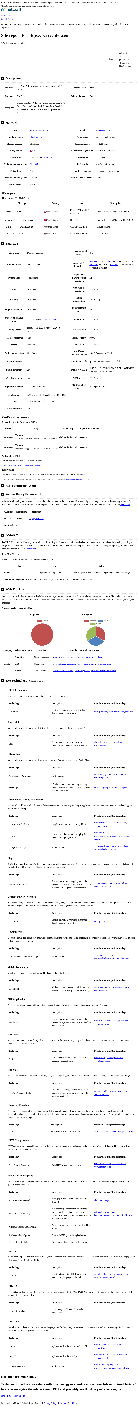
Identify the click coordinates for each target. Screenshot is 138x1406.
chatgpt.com (123, 787)
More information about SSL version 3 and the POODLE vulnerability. (23, 465)
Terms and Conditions (67, 1403)
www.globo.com (101, 826)
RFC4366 (93, 264)
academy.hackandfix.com (105, 958)
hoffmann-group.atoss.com (105, 787)
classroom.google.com (104, 1200)
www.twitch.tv (100, 1345)
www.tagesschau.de (102, 1061)
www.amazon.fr (119, 1163)
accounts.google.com (115, 742)
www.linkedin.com (102, 1274)
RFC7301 (114, 264)
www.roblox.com (119, 1091)
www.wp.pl (117, 883)
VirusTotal (48, 158)
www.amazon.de (101, 1358)
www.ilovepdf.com (61, 657)
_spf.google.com (36, 518)
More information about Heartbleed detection (76, 479)
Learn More (6, 15)
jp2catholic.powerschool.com (107, 836)
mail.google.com (122, 1368)
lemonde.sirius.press (118, 1131)
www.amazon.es (101, 833)
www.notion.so (117, 712)
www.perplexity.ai (102, 712)
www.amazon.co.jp (102, 1167)
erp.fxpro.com (100, 921)
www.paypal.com (119, 774)
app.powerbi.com (101, 1094)
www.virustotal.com (94, 657)
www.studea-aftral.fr (86, 664)
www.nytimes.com (115, 1057)
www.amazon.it (101, 1355)
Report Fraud (7, 19)
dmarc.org (31, 549)
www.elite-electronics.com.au (103, 670)
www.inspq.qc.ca (103, 664)
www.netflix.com (101, 1348)
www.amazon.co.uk (102, 1163)
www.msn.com (114, 1345)
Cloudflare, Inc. (36, 137)
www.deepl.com (101, 777)
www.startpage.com (102, 774)
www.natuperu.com (121, 987)
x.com (130, 1131)
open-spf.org (125, 504)
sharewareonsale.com (103, 955)
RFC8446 (93, 261)
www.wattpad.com (102, 1021)
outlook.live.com (101, 1212)
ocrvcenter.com (103, 130)
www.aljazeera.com (119, 1021)
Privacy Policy (50, 1403)
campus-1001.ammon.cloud (106, 1277)
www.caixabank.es (102, 822)
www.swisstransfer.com (63, 670)
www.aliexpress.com (118, 1355)
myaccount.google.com (104, 1368)
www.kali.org (100, 1057)
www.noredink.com (102, 883)
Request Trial (19, 1396)
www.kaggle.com (82, 670)
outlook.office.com (125, 1215)
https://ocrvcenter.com (39, 130)
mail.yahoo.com (101, 745)
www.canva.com (101, 1131)
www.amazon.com (120, 1274)
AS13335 (34, 164)
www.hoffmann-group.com (64, 664)
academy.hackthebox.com (105, 849)
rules (132, 501)
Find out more (7, 1396)
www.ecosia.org (77, 657)
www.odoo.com (101, 990)
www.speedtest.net (102, 846)
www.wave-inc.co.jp (103, 987)
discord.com (99, 742)
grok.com (129, 712)
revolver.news (123, 958)
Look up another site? (14, 43)
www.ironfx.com (101, 1024)
